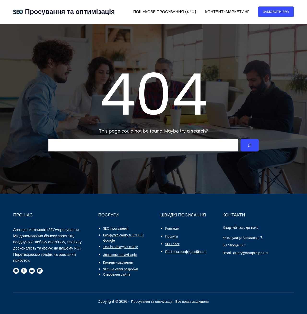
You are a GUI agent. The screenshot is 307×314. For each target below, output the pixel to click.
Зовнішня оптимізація (120, 254)
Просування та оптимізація (70, 11)
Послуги (171, 236)
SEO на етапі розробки (120, 269)
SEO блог (172, 244)
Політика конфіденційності (186, 251)
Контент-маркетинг (118, 262)
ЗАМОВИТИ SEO (276, 11)
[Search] (250, 145)
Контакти (172, 228)
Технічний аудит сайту (120, 246)
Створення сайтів (116, 274)
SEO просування (116, 228)
